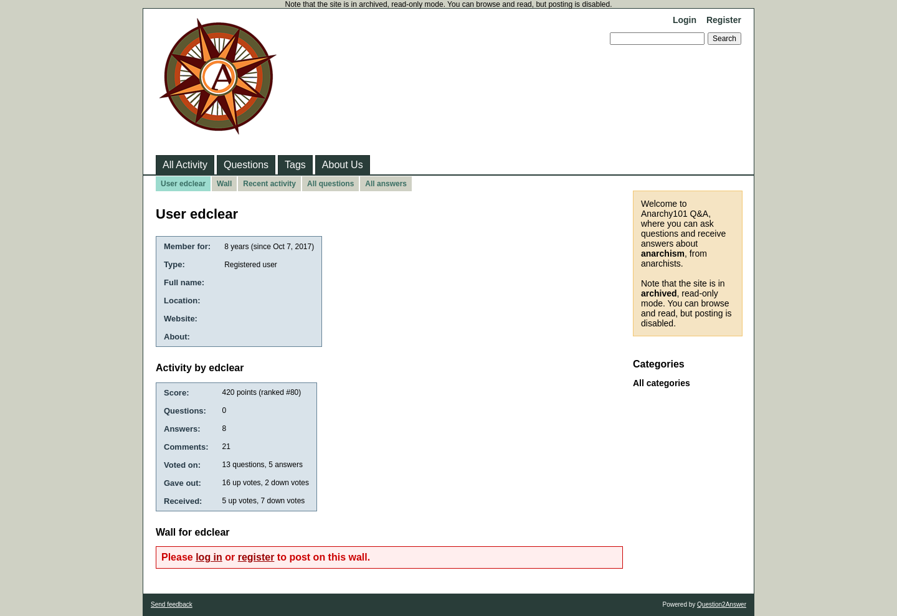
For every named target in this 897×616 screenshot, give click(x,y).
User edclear (183, 183)
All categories (661, 383)
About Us (342, 164)
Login (684, 20)
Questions (246, 164)
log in (209, 557)
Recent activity (269, 183)
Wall (224, 183)
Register (723, 20)
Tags (295, 164)
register (256, 557)
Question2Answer (721, 604)
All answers (386, 183)
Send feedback (171, 604)
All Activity (185, 164)
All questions (330, 183)
